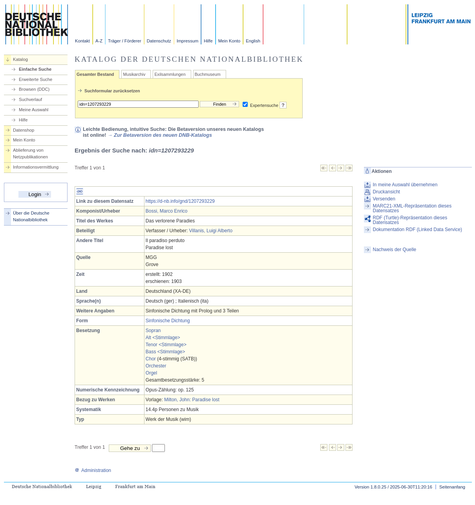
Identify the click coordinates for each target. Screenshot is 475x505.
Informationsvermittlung (35, 167)
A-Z (98, 41)
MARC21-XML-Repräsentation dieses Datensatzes (412, 208)
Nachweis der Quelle (395, 249)
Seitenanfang (452, 487)
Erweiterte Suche (35, 79)
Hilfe (208, 41)
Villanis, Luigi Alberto (211, 230)
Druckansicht (386, 192)
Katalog (20, 59)
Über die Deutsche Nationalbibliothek (31, 216)
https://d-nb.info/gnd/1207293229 (180, 201)
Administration (93, 470)
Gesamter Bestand (95, 74)
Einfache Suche (35, 69)
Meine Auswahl (33, 109)
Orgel (151, 373)
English (253, 41)
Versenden (384, 199)
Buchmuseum (208, 74)
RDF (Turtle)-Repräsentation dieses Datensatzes (410, 220)
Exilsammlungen (169, 74)
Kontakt (82, 41)
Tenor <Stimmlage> (166, 344)
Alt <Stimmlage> (163, 337)
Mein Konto (229, 41)
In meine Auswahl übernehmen (405, 184)
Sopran (153, 330)
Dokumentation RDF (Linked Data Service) (417, 229)
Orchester (156, 366)
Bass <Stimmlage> (165, 351)
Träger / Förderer (124, 41)
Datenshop (23, 130)
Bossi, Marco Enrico (167, 211)
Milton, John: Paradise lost (191, 399)
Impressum (187, 41)
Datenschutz (159, 41)
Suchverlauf (30, 99)
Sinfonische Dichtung (168, 320)
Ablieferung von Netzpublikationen (30, 153)
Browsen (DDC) (34, 89)
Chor (151, 359)
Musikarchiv (134, 74)
